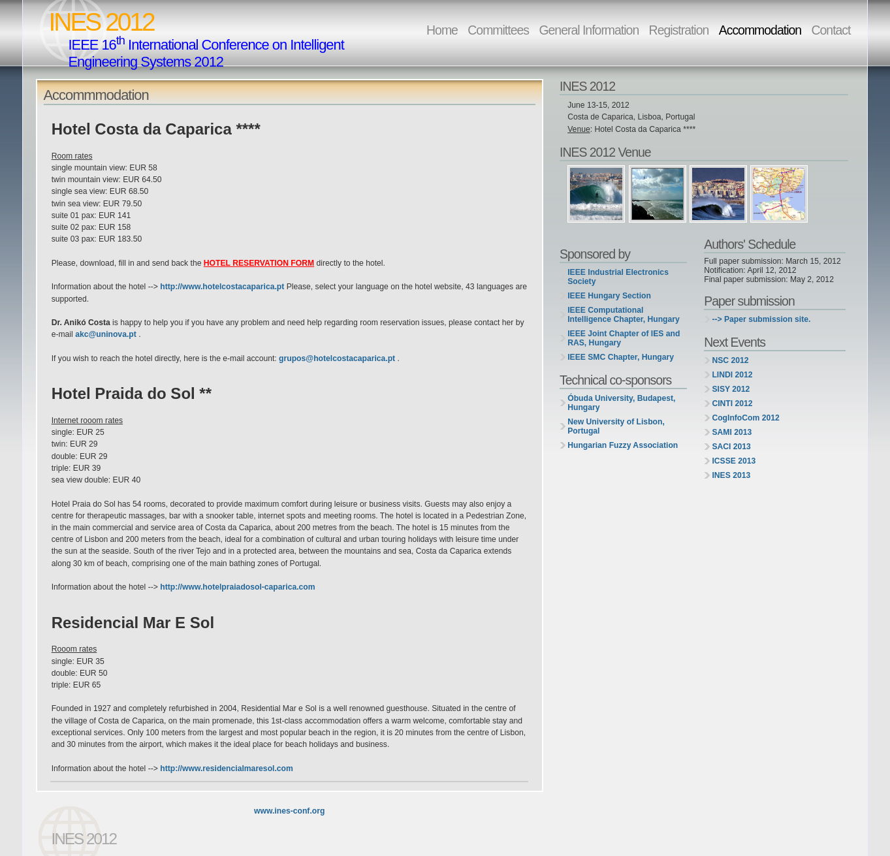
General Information (589, 30)
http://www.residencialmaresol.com (226, 768)
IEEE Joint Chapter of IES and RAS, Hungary (623, 338)
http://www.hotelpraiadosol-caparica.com (237, 587)
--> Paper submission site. (761, 319)
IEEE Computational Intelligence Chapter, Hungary (623, 315)
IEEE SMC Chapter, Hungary (620, 357)
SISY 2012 (731, 389)
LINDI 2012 (732, 374)
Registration (679, 30)
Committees (498, 30)
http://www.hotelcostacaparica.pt (222, 286)
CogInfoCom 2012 (745, 417)
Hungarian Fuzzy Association (622, 445)
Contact (830, 30)
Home (442, 30)
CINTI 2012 (732, 403)
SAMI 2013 (732, 432)
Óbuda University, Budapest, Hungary (621, 403)
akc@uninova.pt (106, 334)
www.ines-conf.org (289, 811)
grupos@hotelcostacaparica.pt (338, 358)
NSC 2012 (730, 360)
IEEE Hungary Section (609, 295)
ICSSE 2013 (733, 461)
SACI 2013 (731, 446)
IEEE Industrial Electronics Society (618, 277)
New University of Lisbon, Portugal (616, 426)
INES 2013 (731, 475)
